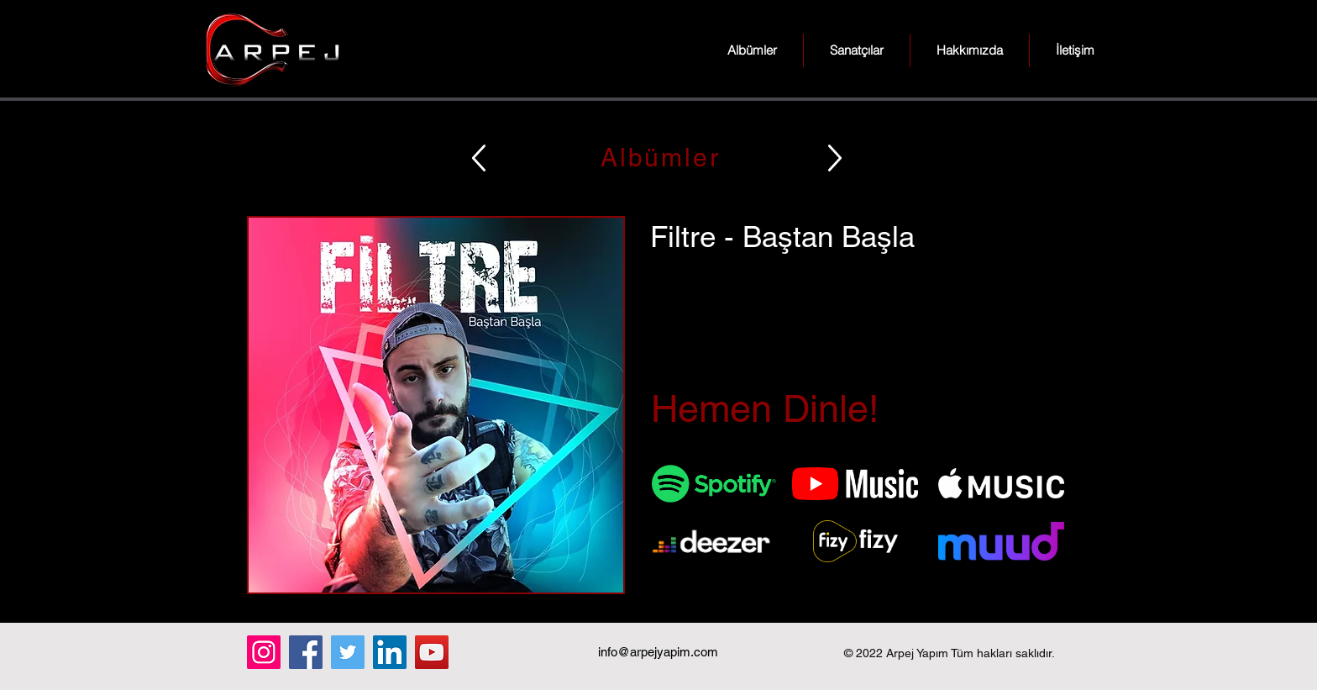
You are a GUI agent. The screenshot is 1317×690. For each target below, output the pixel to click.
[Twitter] (348, 652)
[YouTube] (432, 652)
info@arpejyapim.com (658, 652)
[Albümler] (658, 157)
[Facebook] (306, 652)
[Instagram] (264, 652)
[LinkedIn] (390, 652)
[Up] (479, 157)
